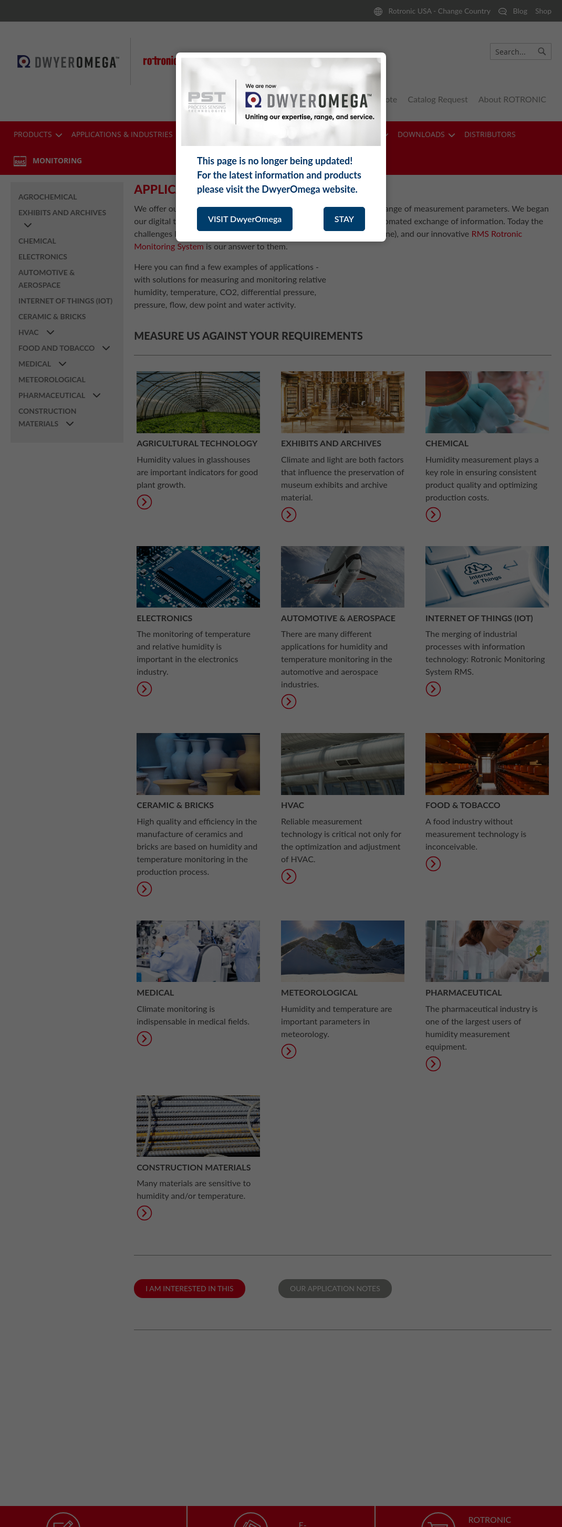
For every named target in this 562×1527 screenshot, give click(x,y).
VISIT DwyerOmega (245, 219)
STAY (344, 219)
